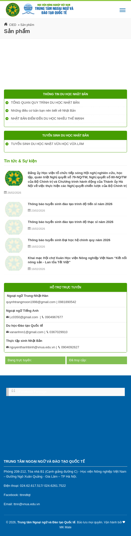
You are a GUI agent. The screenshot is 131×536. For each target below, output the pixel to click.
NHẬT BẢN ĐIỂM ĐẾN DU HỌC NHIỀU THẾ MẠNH (48, 118)
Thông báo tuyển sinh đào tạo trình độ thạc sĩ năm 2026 (70, 222)
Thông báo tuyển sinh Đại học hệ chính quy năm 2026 (69, 240)
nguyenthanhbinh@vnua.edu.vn (30, 347)
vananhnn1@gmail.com (25, 332)
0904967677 (52, 317)
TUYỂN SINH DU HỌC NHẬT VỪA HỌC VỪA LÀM (48, 144)
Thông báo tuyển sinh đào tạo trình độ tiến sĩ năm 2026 (70, 204)
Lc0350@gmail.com (22, 317)
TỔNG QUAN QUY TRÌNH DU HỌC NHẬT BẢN (45, 102)
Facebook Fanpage (32, 392)
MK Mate (65, 527)
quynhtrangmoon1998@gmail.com (31, 302)
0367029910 (57, 332)
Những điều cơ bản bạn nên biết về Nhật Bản (44, 110)
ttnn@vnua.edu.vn (27, 504)
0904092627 (68, 347)
